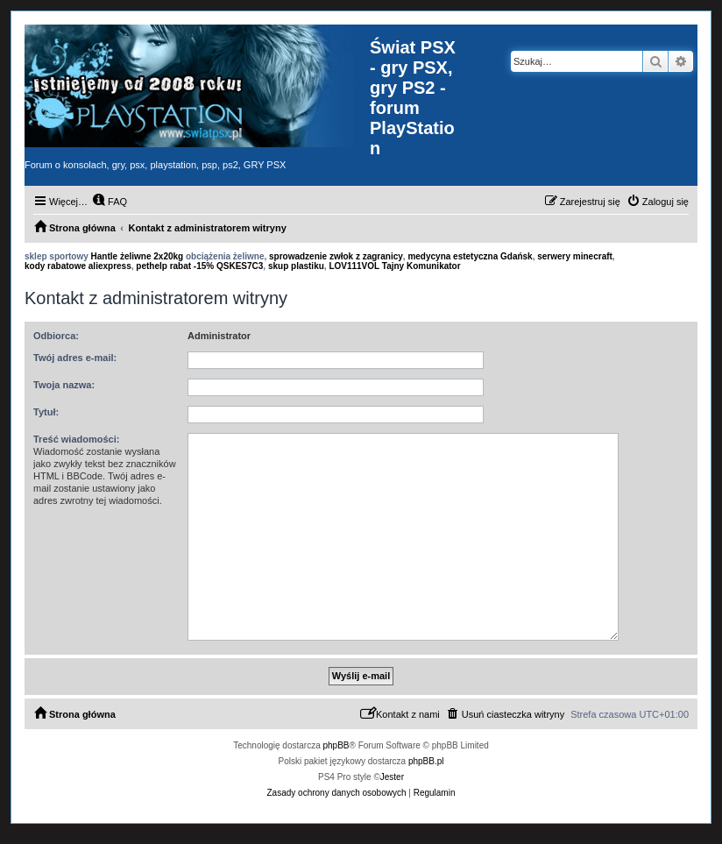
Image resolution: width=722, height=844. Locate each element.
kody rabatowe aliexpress (78, 266)
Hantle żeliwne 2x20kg (137, 256)
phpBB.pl (426, 761)
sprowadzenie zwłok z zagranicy (336, 256)
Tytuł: (46, 412)
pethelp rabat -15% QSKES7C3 (199, 266)
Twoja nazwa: (64, 384)
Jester (392, 777)
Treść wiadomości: (76, 439)
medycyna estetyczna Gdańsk (469, 256)
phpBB (336, 745)
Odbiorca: (56, 335)
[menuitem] (109, 201)
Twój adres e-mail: (75, 357)
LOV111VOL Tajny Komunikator (394, 266)
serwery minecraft (574, 256)
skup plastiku (296, 266)
